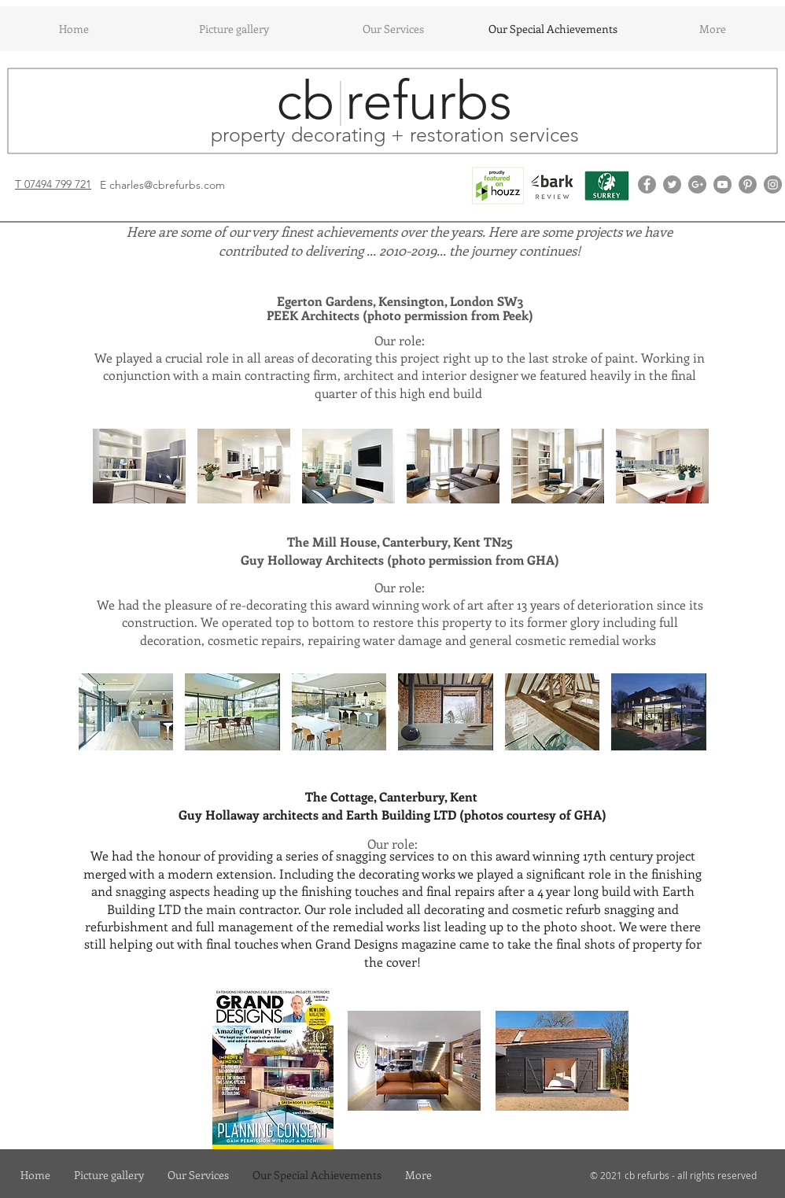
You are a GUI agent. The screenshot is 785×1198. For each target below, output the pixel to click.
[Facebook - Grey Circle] (647, 184)
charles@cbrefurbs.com (167, 185)
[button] (139, 466)
